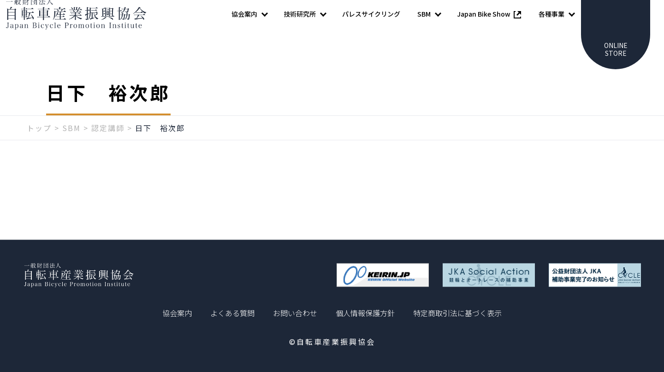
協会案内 (177, 312)
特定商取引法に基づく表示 (457, 312)
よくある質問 (232, 312)
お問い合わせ (295, 312)
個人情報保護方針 (365, 312)
